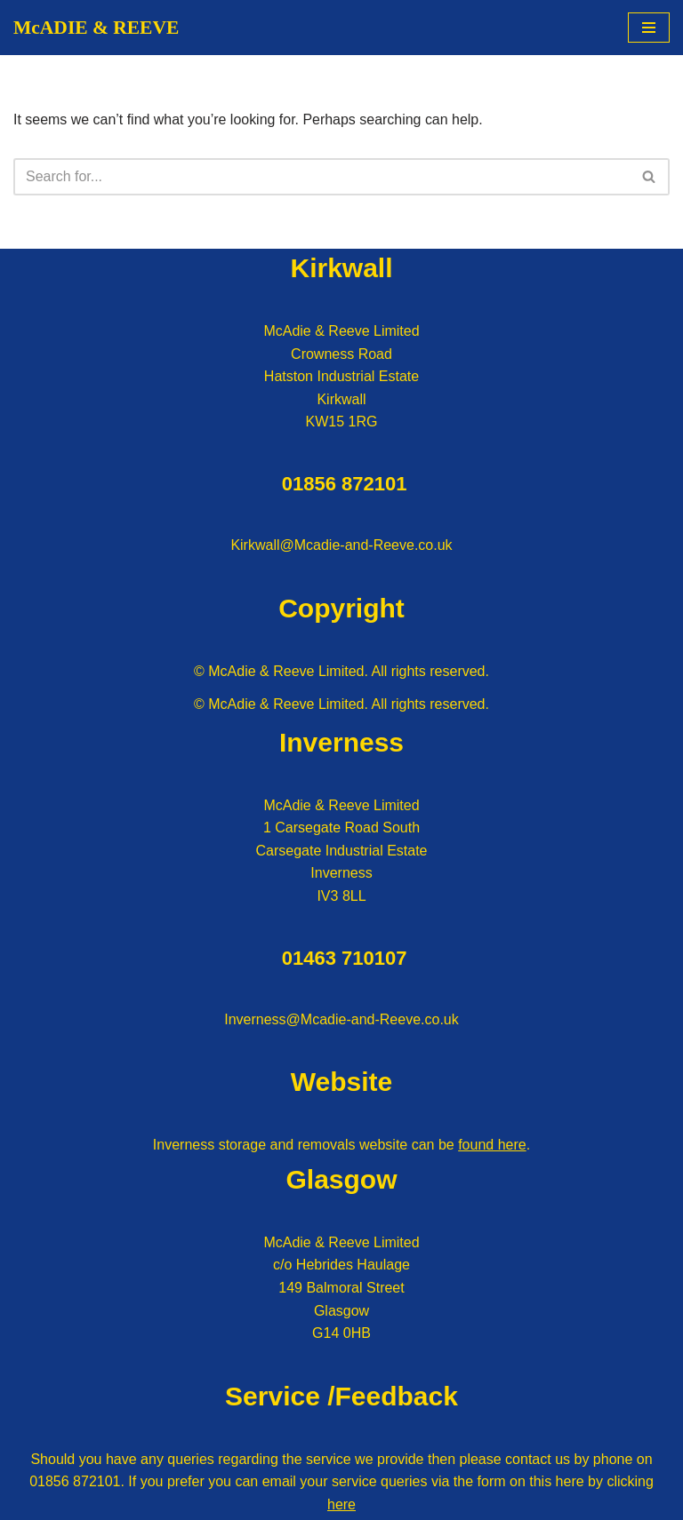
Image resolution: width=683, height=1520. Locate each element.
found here (492, 1145)
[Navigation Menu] (649, 27)
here (341, 1504)
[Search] (321, 176)
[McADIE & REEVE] (96, 27)
